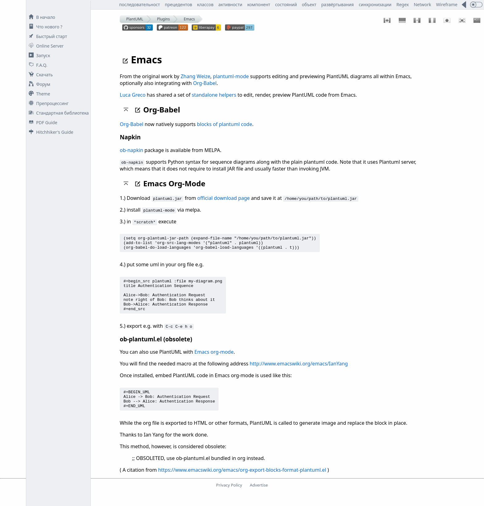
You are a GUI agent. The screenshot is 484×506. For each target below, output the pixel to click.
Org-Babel (204, 83)
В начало (40, 17)
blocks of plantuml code (224, 124)
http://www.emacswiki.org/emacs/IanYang (299, 372)
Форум (38, 84)
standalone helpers (214, 94)
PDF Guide (41, 122)
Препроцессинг (47, 103)
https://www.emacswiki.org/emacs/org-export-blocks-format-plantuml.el (242, 482)
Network (422, 4)
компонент (258, 4)
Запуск (38, 55)
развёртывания (337, 4)
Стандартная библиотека (57, 113)
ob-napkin (131, 150)
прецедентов (178, 4)
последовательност (139, 4)
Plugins (163, 19)
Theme (38, 94)
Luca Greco (132, 94)
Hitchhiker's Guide (49, 132)
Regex (402, 4)
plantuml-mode (231, 76)
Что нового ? (44, 27)
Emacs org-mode (214, 361)
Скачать (39, 75)
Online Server (45, 46)
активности (230, 4)
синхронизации (375, 4)
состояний (286, 4)
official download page (223, 198)
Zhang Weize (195, 76)
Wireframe (446, 4)
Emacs (189, 19)
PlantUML (134, 19)
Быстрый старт (46, 36)
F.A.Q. (36, 65)
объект (309, 4)
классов (205, 4)
